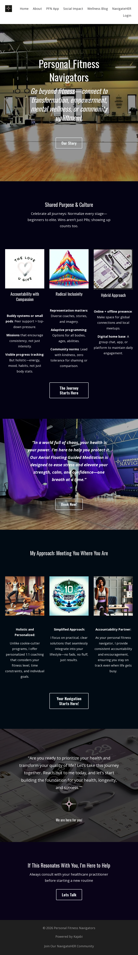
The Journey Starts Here (69, 390)
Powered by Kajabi (69, 937)
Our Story (68, 143)
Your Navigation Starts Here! (69, 701)
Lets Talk (69, 895)
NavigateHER (121, 9)
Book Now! (69, 504)
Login (127, 15)
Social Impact (73, 9)
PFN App (52, 9)
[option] (69, 785)
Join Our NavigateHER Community (69, 946)
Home (24, 9)
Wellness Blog (97, 9)
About (37, 9)
